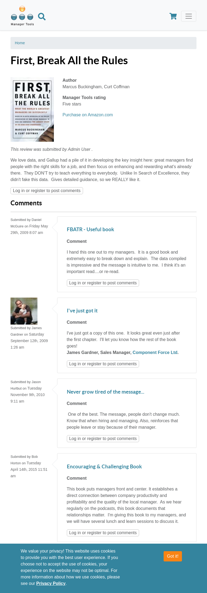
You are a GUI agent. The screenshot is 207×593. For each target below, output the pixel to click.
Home (20, 43)
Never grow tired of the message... (105, 392)
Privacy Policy (51, 583)
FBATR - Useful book (90, 229)
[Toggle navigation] (188, 16)
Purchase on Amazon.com (88, 115)
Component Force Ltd (155, 352)
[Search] (42, 18)
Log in (19, 190)
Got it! (173, 556)
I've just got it (82, 310)
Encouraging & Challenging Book (104, 466)
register (38, 190)
